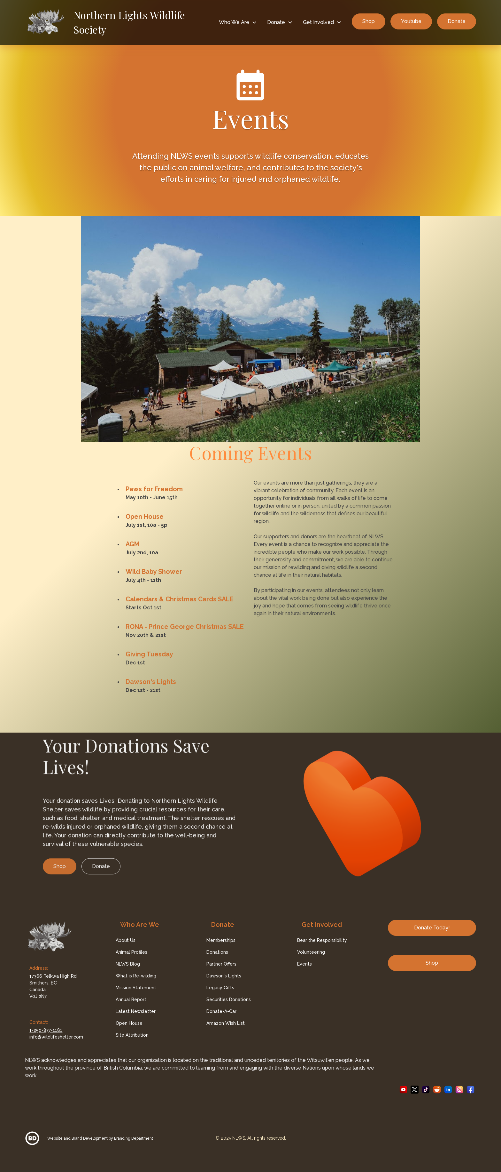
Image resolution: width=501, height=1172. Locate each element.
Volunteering (311, 952)
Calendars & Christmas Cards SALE (180, 599)
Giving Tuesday (149, 654)
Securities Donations (228, 999)
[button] (238, 22)
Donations (217, 952)
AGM (132, 544)
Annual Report (131, 999)
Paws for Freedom (154, 489)
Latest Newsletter (136, 1011)
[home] (119, 22)
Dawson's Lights (151, 682)
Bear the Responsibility (322, 940)
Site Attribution (132, 1035)
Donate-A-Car (221, 1011)
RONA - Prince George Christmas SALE (185, 626)
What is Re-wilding (136, 975)
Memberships (220, 940)
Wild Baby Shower (154, 571)
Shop (368, 21)
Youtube (411, 21)
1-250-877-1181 (45, 1030)
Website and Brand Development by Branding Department (100, 1138)
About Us (125, 940)
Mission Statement (136, 987)
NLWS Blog (128, 964)
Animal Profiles (131, 952)
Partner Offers (221, 964)
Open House (145, 516)
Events (304, 964)
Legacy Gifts (220, 987)
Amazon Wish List (225, 1023)
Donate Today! (432, 928)
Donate (457, 21)
